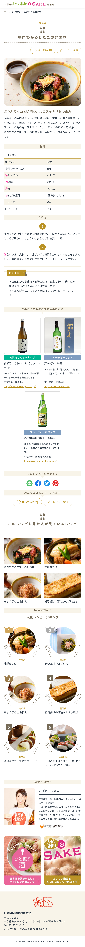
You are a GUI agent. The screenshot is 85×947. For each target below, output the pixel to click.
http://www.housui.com (57, 386)
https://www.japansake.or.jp (28, 928)
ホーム (7, 12)
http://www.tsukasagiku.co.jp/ (20, 386)
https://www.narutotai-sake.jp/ (40, 460)
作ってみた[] (45, 50)
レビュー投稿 (71, 50)
